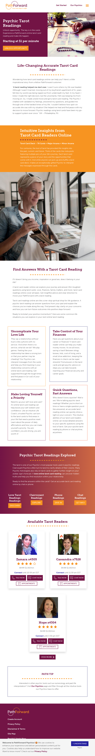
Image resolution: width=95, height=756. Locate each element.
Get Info (80, 503)
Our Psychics (76, 5)
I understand (80, 743)
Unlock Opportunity (16, 48)
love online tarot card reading (47, 474)
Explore (36, 503)
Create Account (15, 719)
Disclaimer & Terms (16, 729)
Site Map (12, 734)
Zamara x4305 (26, 559)
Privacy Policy (41, 751)
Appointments (26, 583)
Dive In (58, 503)
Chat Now (35, 577)
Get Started (61, 5)
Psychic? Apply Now (17, 738)
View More (47, 657)
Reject (80, 748)
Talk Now (18, 577)
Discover (15, 505)
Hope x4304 (47, 622)
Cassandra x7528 (68, 559)
